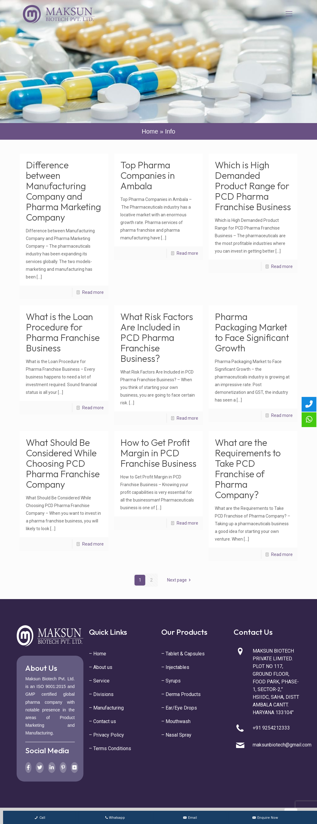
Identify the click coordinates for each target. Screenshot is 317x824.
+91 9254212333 (271, 728)
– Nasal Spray (176, 735)
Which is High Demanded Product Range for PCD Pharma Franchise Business (253, 186)
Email (190, 818)
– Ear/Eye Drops (179, 708)
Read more (93, 292)
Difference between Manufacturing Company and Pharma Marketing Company (63, 191)
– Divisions (101, 694)
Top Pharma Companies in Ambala (147, 175)
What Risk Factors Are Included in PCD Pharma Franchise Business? (156, 337)
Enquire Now (265, 818)
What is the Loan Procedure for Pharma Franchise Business (63, 332)
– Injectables (175, 667)
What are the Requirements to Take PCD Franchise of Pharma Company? (248, 469)
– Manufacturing (106, 708)
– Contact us (102, 721)
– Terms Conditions (110, 748)
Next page (180, 580)
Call (39, 818)
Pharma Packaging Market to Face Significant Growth (252, 332)
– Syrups (171, 681)
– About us (100, 667)
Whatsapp (114, 818)
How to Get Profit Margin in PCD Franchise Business (158, 453)
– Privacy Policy (106, 735)
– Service (99, 681)
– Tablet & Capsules (183, 654)
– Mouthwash (176, 721)
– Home (97, 654)
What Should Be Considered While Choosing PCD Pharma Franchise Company (63, 463)
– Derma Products (181, 694)
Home (150, 131)
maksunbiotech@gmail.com (282, 745)
